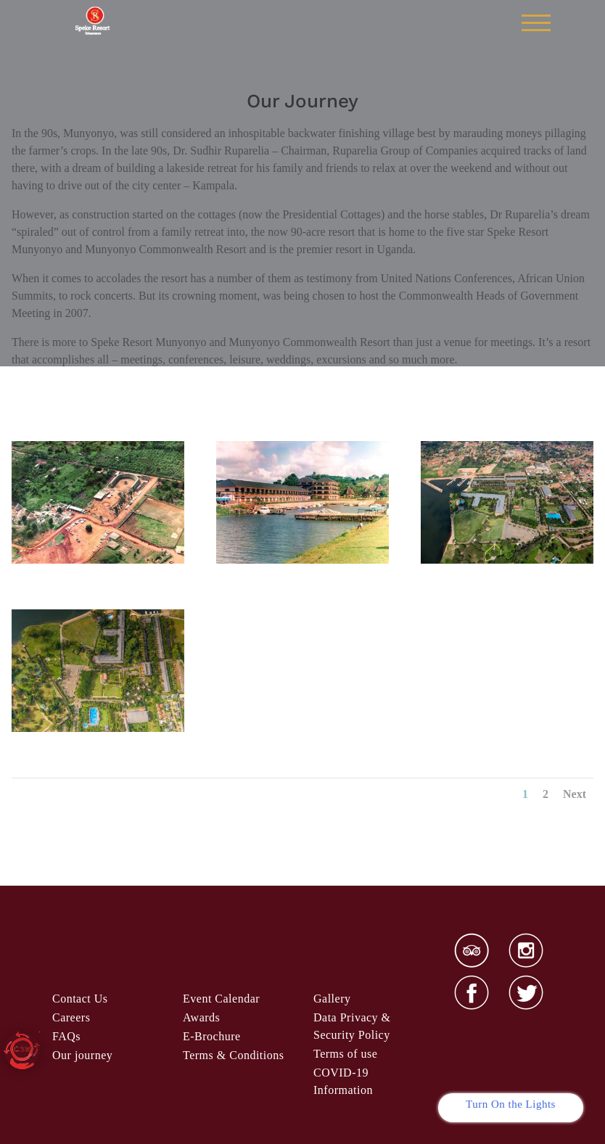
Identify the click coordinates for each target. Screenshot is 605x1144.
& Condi (233, 1055)
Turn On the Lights (511, 1104)
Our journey (82, 1055)
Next (574, 794)
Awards (201, 1017)
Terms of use (345, 1054)
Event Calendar (221, 998)
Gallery (331, 998)
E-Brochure (212, 1036)
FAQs (66, 1036)
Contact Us (80, 998)
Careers (71, 1017)
